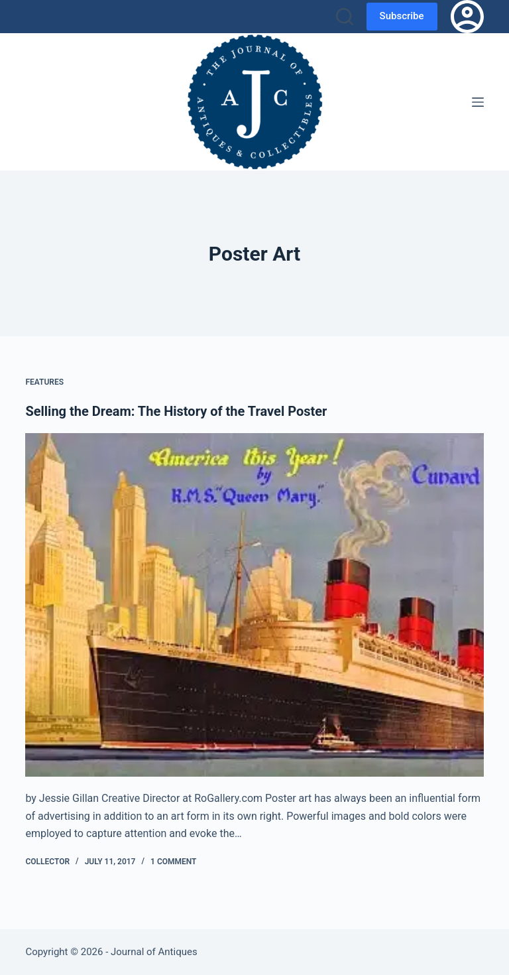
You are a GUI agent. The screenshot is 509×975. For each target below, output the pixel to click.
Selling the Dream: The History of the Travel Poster (176, 411)
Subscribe (402, 16)
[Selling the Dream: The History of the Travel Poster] (254, 605)
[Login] (467, 16)
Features (44, 382)
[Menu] (478, 102)
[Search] (344, 16)
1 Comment (173, 861)
